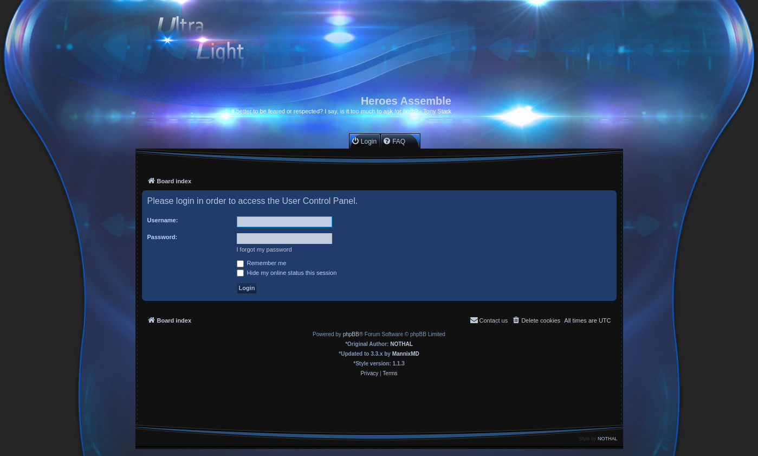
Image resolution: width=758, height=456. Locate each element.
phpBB (351, 334)
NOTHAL (401, 344)
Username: (162, 220)
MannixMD (405, 354)
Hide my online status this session (287, 272)
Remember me (262, 263)
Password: (162, 237)
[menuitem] (364, 141)
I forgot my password (264, 249)
